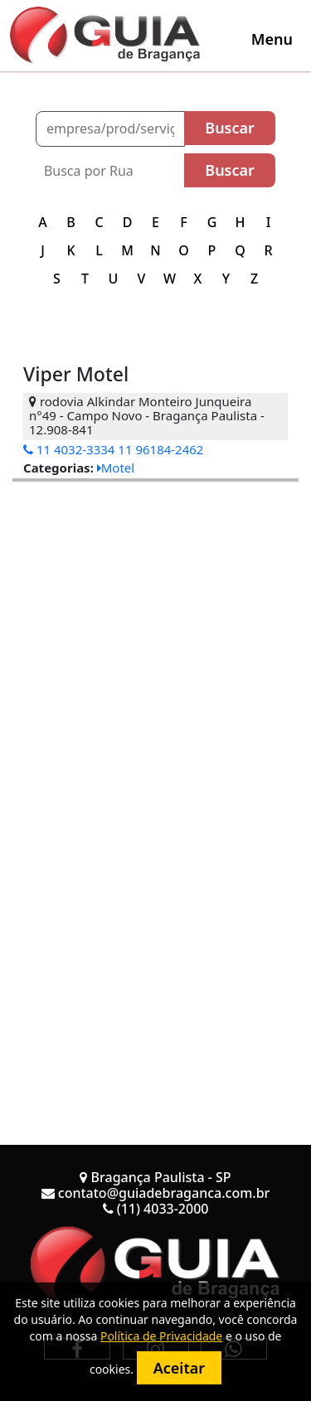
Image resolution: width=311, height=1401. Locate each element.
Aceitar (179, 1368)
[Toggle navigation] (272, 39)
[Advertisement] (155, 637)
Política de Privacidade (161, 1336)
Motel (115, 467)
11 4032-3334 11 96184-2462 (113, 449)
